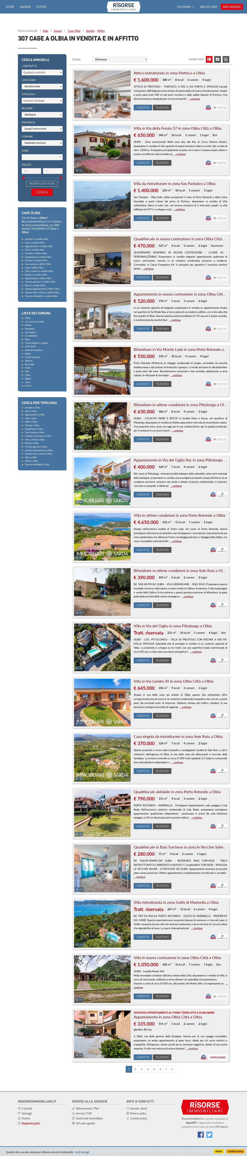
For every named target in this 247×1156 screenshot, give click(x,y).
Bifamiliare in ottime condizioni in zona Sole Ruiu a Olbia (181, 570)
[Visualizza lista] (209, 59)
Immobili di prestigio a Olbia (38, 436)
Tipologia (28, 94)
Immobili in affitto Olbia (36, 253)
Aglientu (29, 360)
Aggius (28, 378)
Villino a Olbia (31, 461)
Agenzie (25, 6)
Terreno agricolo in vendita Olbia (40, 281)
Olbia (27, 318)
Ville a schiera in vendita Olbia (39, 271)
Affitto (101, 30)
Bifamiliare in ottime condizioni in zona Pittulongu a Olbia (181, 404)
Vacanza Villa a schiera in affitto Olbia (42, 292)
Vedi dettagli (82, 1152)
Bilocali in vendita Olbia (36, 274)
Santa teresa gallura (34, 350)
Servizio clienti (138, 1108)
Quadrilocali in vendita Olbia (38, 257)
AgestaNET (191, 1122)
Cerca (42, 192)
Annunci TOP (84, 1113)
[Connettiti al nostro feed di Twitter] (209, 1135)
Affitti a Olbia (31, 421)
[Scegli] (42, 157)
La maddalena (31, 335)
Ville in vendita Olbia (34, 249)
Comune (27, 136)
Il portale (27, 1108)
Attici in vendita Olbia (35, 285)
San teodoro (30, 332)
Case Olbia (73, 30)
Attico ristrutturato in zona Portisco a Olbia (169, 73)
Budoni (28, 325)
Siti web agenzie (85, 1123)
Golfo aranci (30, 346)
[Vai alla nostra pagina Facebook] (201, 1135)
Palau (27, 339)
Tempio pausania (32, 357)
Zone (25, 150)
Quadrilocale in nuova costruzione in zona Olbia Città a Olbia (184, 238)
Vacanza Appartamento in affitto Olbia (42, 289)
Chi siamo (185, 6)
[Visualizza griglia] (217, 59)
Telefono (162, 107)
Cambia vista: (196, 59)
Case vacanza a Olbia (34, 432)
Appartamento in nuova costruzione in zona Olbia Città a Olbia (185, 294)
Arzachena (29, 328)
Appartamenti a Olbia (34, 414)
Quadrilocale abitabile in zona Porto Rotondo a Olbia (177, 791)
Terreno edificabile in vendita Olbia (41, 296)
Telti (27, 371)
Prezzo (26, 164)
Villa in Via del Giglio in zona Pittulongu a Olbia (173, 625)
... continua (194, 98)
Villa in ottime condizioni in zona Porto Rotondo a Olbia (179, 515)
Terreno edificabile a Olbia (37, 464)
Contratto (29, 65)
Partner (26, 1118)
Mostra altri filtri (42, 183)
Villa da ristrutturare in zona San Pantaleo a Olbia (174, 183)
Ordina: (76, 59)
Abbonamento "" (88, 1108)
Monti (27, 367)
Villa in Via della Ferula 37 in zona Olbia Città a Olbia (177, 128)
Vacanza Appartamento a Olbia (39, 450)
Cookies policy (235, 1151)
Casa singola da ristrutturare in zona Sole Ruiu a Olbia (178, 736)
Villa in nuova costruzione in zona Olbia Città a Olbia (177, 957)
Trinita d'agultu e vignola (36, 343)
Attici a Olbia (31, 457)
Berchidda (29, 364)
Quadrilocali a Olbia (34, 429)
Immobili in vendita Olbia (36, 239)
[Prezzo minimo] (31, 171)
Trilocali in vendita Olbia (36, 260)
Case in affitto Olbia (34, 267)
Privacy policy (138, 1113)
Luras (27, 382)
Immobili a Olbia (32, 407)
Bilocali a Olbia (32, 443)
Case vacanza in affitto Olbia (38, 264)
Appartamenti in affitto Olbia (38, 278)
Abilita (218, 1151)
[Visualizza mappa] (226, 59)
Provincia (28, 122)
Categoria (29, 80)
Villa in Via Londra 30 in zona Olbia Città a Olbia (173, 681)
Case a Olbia (30, 411)
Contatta (143, 107)
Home (10, 6)
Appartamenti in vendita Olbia (39, 246)
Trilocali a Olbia (32, 425)
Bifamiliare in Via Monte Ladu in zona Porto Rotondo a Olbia (183, 349)
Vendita (90, 30)
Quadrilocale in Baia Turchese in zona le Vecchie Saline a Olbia (186, 847)
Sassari (58, 30)
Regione (27, 108)
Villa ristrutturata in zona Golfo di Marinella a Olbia (176, 902)
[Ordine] (120, 59)
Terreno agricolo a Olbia (36, 446)
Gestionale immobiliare (89, 1118)
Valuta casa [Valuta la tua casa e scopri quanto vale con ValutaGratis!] (208, 6)
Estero (41, 6)
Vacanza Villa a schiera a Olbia (38, 453)
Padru (27, 375)
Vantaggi (27, 1113)
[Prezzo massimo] (52, 171)
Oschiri (28, 385)
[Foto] (102, 94)
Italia (45, 30)
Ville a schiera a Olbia (35, 439)
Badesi (28, 353)
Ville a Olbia (30, 418)
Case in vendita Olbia (35, 242)
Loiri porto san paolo (34, 321)
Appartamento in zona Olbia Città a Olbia (168, 1017)
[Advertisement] (46, 533)
